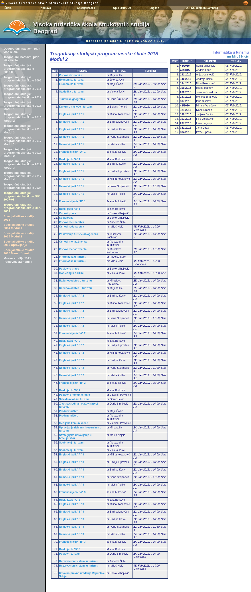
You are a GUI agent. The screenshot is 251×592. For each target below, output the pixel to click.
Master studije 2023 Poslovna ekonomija (18, 260)
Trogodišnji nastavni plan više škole (21, 58)
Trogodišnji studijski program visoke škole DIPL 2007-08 (23, 196)
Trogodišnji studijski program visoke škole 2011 (22, 87)
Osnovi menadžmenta (73, 241)
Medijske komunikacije (73, 423)
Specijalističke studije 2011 (19, 218)
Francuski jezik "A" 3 (72, 492)
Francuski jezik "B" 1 (72, 201)
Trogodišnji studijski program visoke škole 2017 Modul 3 (22, 164)
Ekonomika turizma (71, 79)
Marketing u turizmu (71, 273)
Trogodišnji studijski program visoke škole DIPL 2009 (23, 208)
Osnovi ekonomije (70, 75)
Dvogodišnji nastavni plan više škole (22, 50)
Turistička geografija (72, 99)
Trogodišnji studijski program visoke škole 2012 (22, 95)
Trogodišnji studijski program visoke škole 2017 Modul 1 (22, 141)
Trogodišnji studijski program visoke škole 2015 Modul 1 (22, 106)
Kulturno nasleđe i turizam (76, 106)
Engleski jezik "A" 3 (71, 454)
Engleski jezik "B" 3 (71, 504)
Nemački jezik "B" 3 (71, 526)
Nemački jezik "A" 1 (71, 136)
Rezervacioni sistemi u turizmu (78, 561)
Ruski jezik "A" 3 (69, 499)
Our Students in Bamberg (202, 8)
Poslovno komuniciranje (74, 394)
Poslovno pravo (69, 268)
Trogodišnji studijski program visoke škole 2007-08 (19, 69)
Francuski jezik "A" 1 (72, 151)
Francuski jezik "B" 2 (72, 382)
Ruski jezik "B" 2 (69, 390)
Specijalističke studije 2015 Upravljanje (19, 243)
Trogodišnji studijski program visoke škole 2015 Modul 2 (22, 117)
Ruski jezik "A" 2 (69, 340)
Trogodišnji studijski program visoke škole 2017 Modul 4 (22, 176)
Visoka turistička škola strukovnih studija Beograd (50, 3)
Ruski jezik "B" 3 (69, 549)
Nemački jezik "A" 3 (71, 477)
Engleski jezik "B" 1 (71, 163)
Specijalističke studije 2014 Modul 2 (19, 234)
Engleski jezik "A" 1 (71, 114)
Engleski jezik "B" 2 (71, 345)
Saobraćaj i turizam (71, 442)
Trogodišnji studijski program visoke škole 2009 (22, 78)
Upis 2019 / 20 (122, 8)
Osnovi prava (67, 213)
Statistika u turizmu (71, 91)
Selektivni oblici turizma (74, 399)
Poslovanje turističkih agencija (78, 234)
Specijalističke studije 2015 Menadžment (19, 251)
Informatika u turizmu (72, 256)
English (154, 8)
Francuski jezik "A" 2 (72, 333)
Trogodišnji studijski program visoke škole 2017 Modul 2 (22, 153)
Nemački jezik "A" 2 (71, 318)
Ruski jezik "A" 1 (69, 159)
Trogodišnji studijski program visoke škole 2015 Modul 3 (22, 129)
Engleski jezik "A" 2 (71, 295)
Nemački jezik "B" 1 (71, 186)
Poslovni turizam (69, 553)
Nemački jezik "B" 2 (71, 367)
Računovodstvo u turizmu (75, 280)
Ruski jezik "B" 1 (69, 208)
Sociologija (66, 217)
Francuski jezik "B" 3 (72, 541)
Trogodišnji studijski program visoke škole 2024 (22, 186)
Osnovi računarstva (71, 222)
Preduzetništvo (68, 411)
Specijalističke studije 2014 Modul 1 (19, 226)
